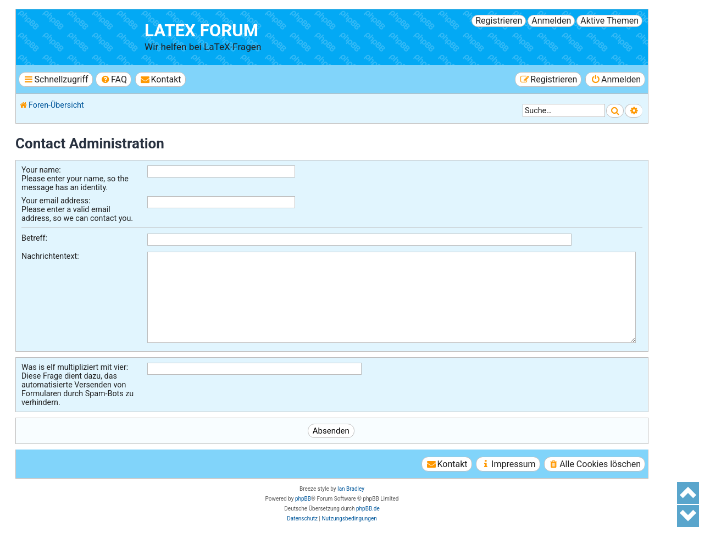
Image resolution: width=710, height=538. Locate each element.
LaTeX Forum (201, 30)
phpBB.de (368, 509)
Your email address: (55, 200)
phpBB (303, 499)
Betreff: (34, 238)
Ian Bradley (350, 489)
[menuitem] (113, 79)
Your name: (41, 169)
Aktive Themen (609, 20)
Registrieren (498, 20)
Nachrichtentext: (50, 256)
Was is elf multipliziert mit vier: (74, 367)
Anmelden (551, 20)
